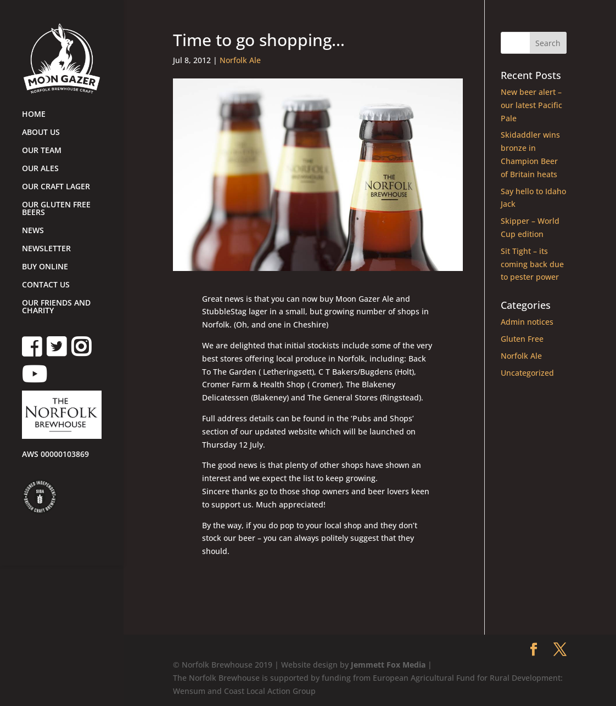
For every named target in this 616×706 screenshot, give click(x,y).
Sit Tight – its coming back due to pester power (532, 264)
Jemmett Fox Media (388, 664)
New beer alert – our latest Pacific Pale (531, 105)
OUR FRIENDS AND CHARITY (56, 307)
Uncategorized (527, 373)
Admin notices (527, 322)
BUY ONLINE (45, 267)
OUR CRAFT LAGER (56, 187)
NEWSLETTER (46, 249)
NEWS (33, 231)
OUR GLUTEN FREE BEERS (56, 209)
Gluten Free (522, 339)
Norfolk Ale (240, 60)
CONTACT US (46, 285)
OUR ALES (40, 169)
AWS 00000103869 (55, 454)
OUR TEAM (41, 150)
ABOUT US (41, 132)
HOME (34, 114)
